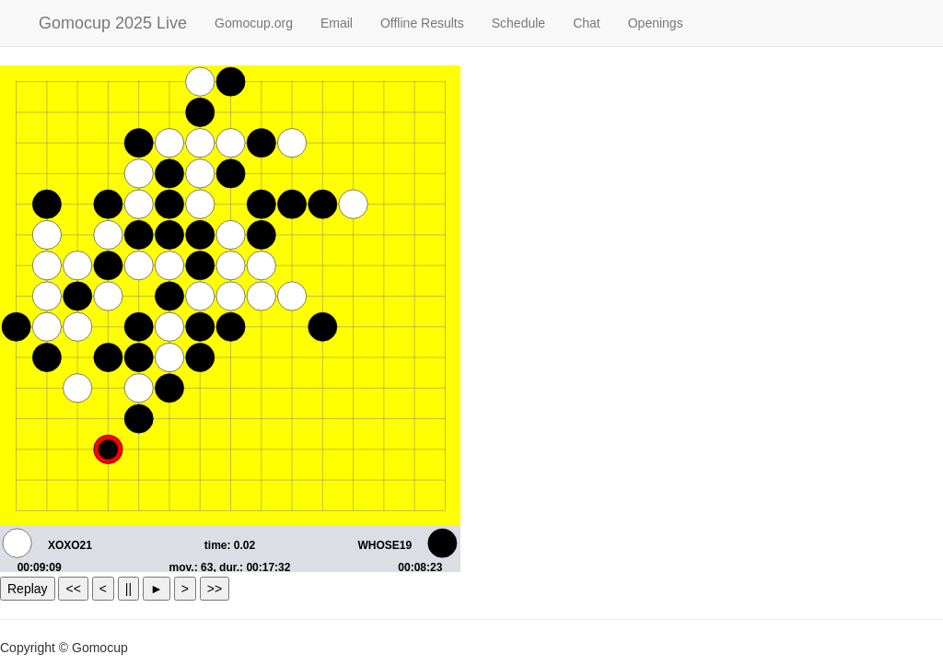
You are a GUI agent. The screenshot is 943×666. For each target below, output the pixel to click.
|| (128, 588)
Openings (655, 23)
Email (336, 23)
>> (214, 588)
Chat (586, 23)
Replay (27, 588)
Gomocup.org (254, 23)
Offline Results (422, 23)
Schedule (518, 23)
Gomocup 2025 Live (113, 23)
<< (72, 588)
